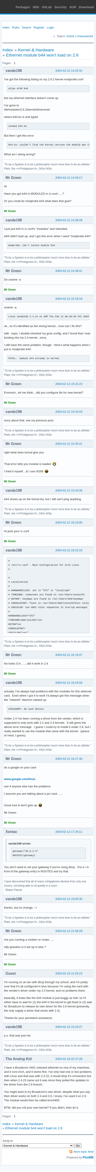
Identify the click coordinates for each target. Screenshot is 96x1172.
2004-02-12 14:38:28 (68, 220)
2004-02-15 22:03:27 (68, 1027)
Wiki (36, 7)
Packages (23, 7)
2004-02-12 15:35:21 (68, 443)
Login (50, 27)
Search (26, 27)
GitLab (47, 7)
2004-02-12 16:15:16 (68, 550)
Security (60, 7)
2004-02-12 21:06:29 (68, 931)
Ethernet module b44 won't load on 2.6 (42, 55)
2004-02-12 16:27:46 (68, 758)
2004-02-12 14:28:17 (68, 177)
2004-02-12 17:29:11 (68, 831)
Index (6, 27)
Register (38, 27)
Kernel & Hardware (36, 50)
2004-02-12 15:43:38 (68, 490)
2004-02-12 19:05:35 (68, 899)
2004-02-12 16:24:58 (68, 682)
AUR (72, 7)
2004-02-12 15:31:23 (68, 384)
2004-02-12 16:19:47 (68, 655)
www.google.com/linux (19, 779)
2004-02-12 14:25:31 (68, 70)
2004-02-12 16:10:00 (68, 522)
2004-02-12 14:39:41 (68, 271)
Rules (15, 27)
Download (86, 7)
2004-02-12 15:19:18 (68, 298)
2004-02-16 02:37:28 (68, 1059)
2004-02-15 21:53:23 (68, 973)
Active (70, 36)
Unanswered (85, 36)
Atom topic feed (83, 1151)
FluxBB (88, 1157)
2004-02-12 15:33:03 (68, 411)
